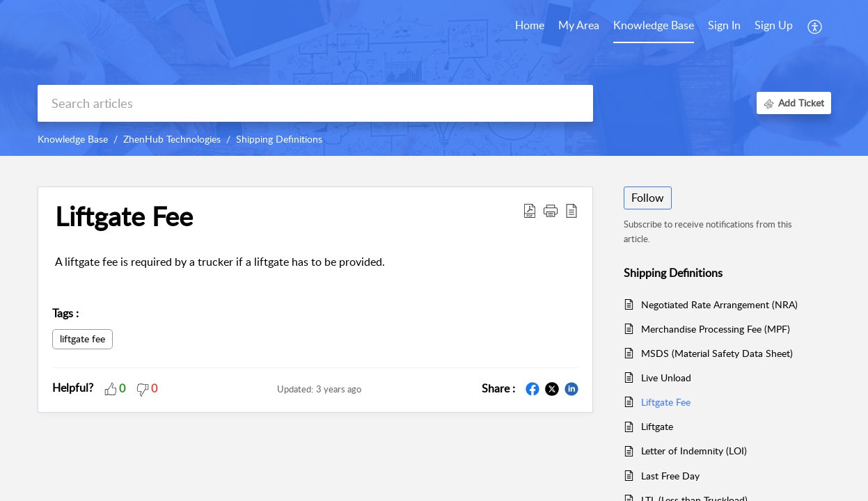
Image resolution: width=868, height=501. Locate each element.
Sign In (724, 25)
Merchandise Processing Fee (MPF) (715, 328)
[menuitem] (724, 26)
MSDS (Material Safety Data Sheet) (717, 353)
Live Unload (666, 377)
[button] (815, 26)
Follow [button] (647, 197)
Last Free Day (670, 475)
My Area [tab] (578, 25)
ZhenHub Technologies (172, 138)
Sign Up (774, 25)
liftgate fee (82, 338)
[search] (315, 103)
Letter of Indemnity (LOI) (694, 450)
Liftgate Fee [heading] (124, 216)
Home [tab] (529, 25)
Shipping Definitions (279, 138)
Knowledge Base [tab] (653, 25)
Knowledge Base (73, 138)
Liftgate (657, 426)
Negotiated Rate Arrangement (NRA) (719, 304)
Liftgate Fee (666, 401)
